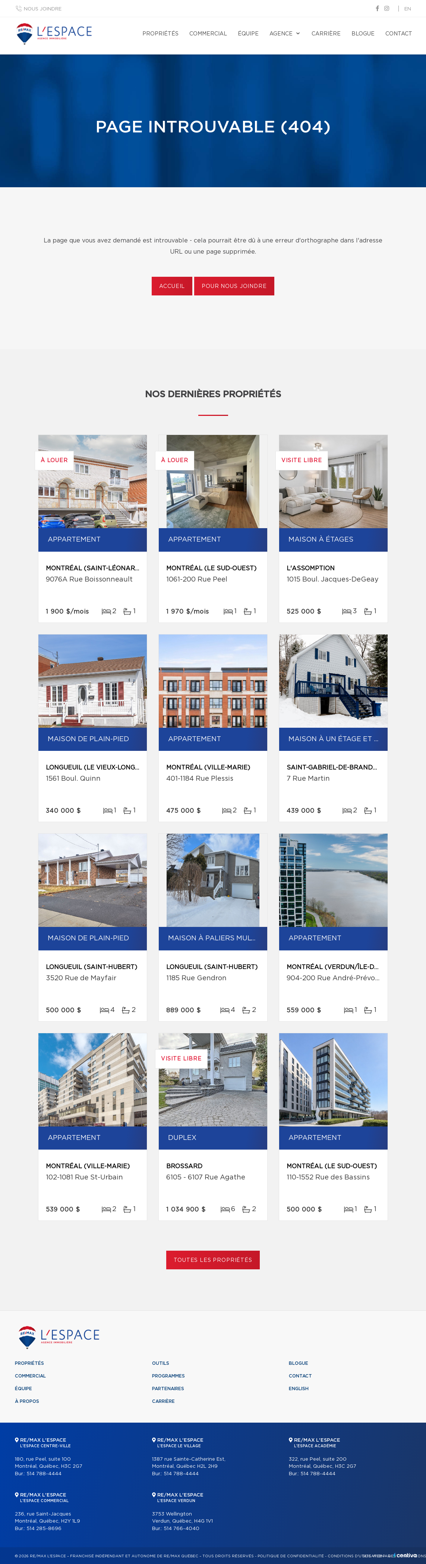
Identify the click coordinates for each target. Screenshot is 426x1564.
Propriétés (160, 34)
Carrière (326, 34)
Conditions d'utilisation (356, 1556)
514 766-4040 (181, 1528)
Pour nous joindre (234, 286)
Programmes (168, 1376)
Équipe (248, 34)
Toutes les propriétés (213, 1260)
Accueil (172, 286)
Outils (160, 1363)
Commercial (208, 34)
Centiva (405, 1555)
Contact (398, 34)
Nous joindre (42, 9)
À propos (27, 1401)
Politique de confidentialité (291, 1556)
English (299, 1388)
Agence (281, 34)
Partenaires (168, 1388)
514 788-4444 (43, 1473)
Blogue (363, 34)
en (407, 9)
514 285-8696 (43, 1528)
